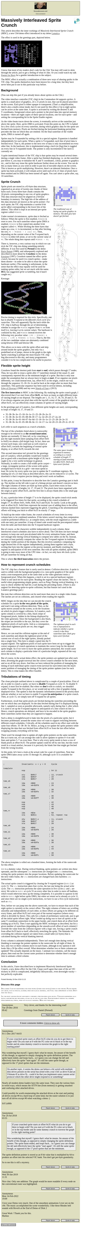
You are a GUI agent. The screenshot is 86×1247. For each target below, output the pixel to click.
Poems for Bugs (8, 75)
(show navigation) (40, 13)
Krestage (5, 256)
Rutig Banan (6, 251)
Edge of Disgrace (9, 388)
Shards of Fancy (42, 388)
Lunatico (56, 33)
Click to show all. (52, 1042)
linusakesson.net (40, 11)
